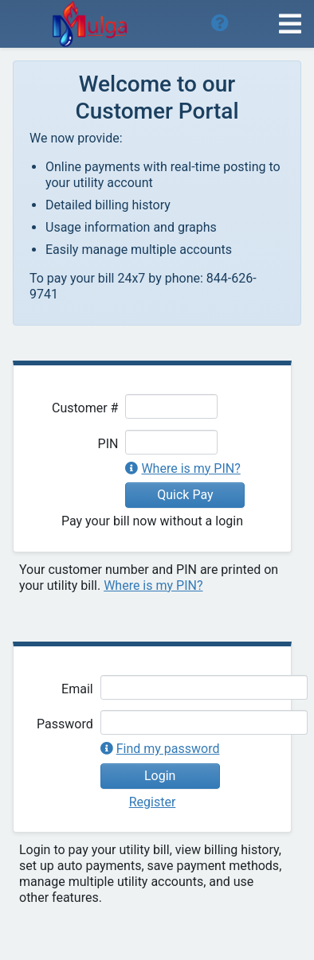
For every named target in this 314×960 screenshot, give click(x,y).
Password (65, 724)
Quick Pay (185, 494)
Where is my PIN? (190, 468)
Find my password (168, 748)
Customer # (85, 408)
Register (152, 802)
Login (159, 775)
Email (77, 689)
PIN (108, 443)
